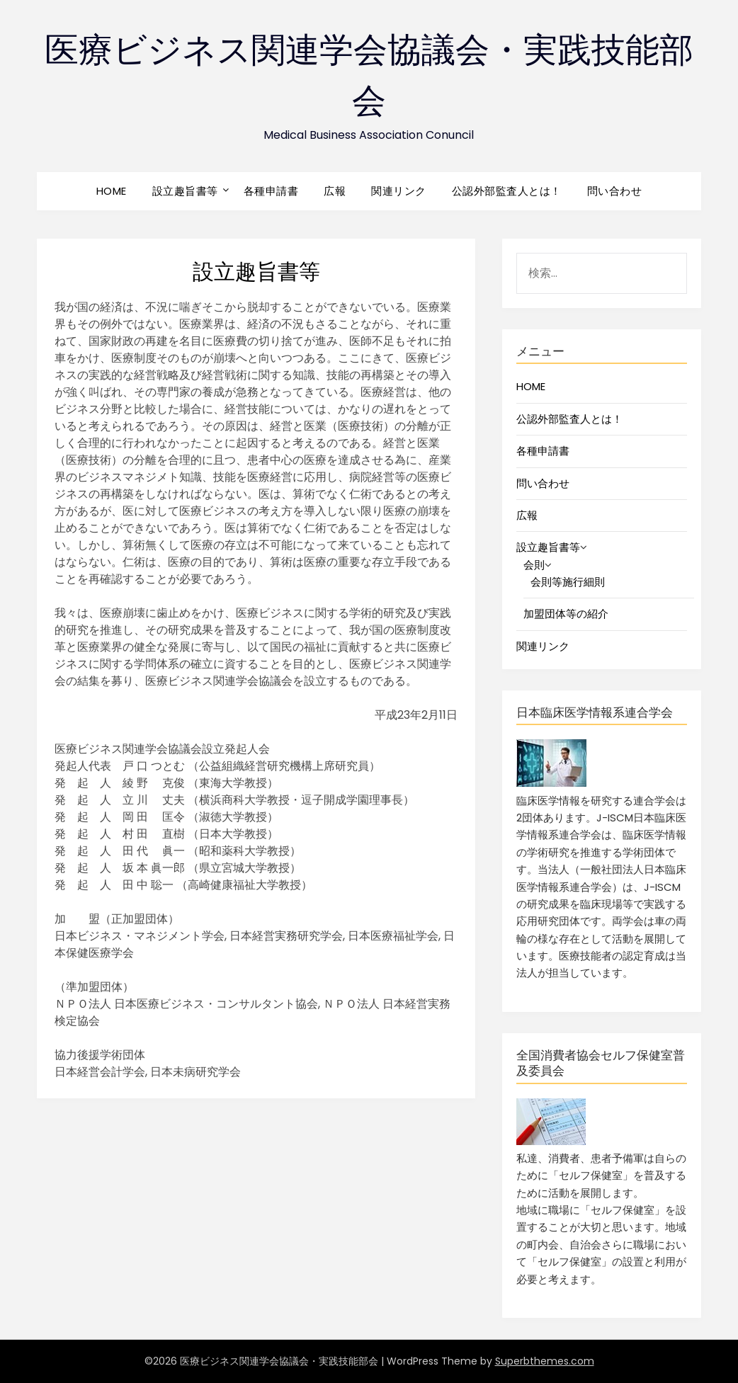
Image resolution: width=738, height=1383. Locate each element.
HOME (111, 190)
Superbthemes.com (544, 1361)
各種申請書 (271, 190)
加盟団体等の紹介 (565, 613)
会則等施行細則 (567, 581)
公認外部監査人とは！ (507, 190)
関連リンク (398, 190)
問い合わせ (614, 190)
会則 (534, 564)
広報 (335, 190)
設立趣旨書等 (185, 190)
